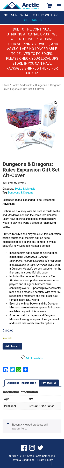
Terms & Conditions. (23, 460)
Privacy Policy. (44, 460)
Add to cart (12, 346)
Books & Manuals (22, 85)
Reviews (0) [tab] (48, 382)
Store (6, 85)
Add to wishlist (32, 357)
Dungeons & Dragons (20, 192)
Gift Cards (32, 20)
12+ (30, 399)
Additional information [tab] (21, 382)
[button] (56, 103)
